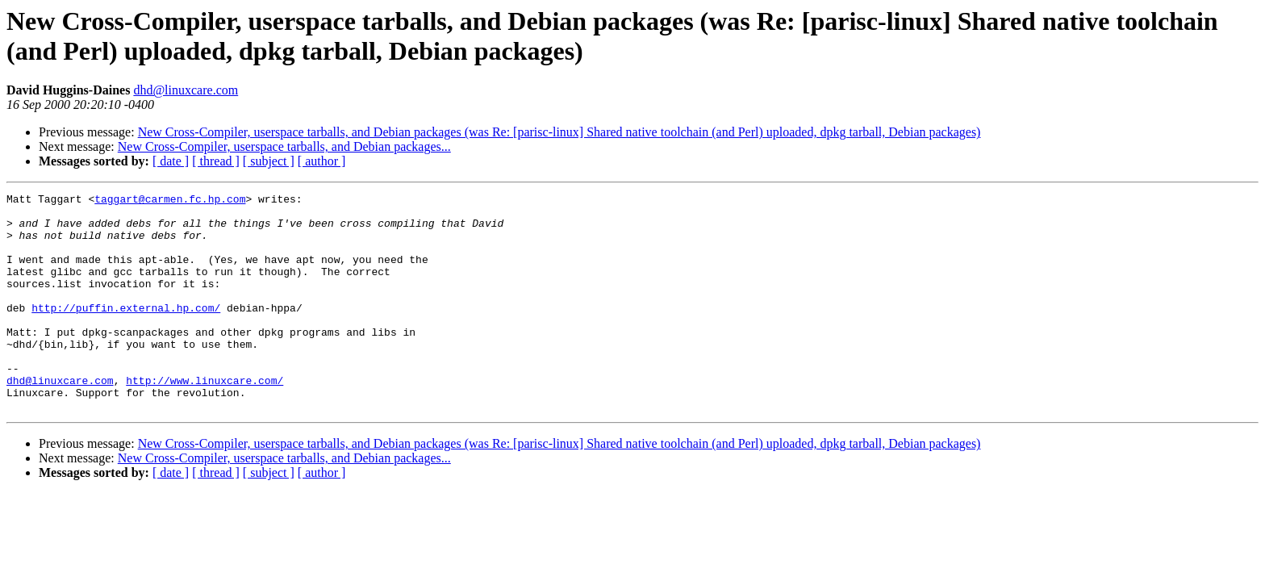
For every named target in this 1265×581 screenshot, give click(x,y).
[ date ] (170, 161)
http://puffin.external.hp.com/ (125, 331)
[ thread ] (216, 161)
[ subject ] (268, 161)
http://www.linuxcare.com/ (204, 419)
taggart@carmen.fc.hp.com (169, 201)
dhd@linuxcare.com (185, 90)
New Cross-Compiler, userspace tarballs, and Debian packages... (284, 146)
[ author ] (322, 161)
